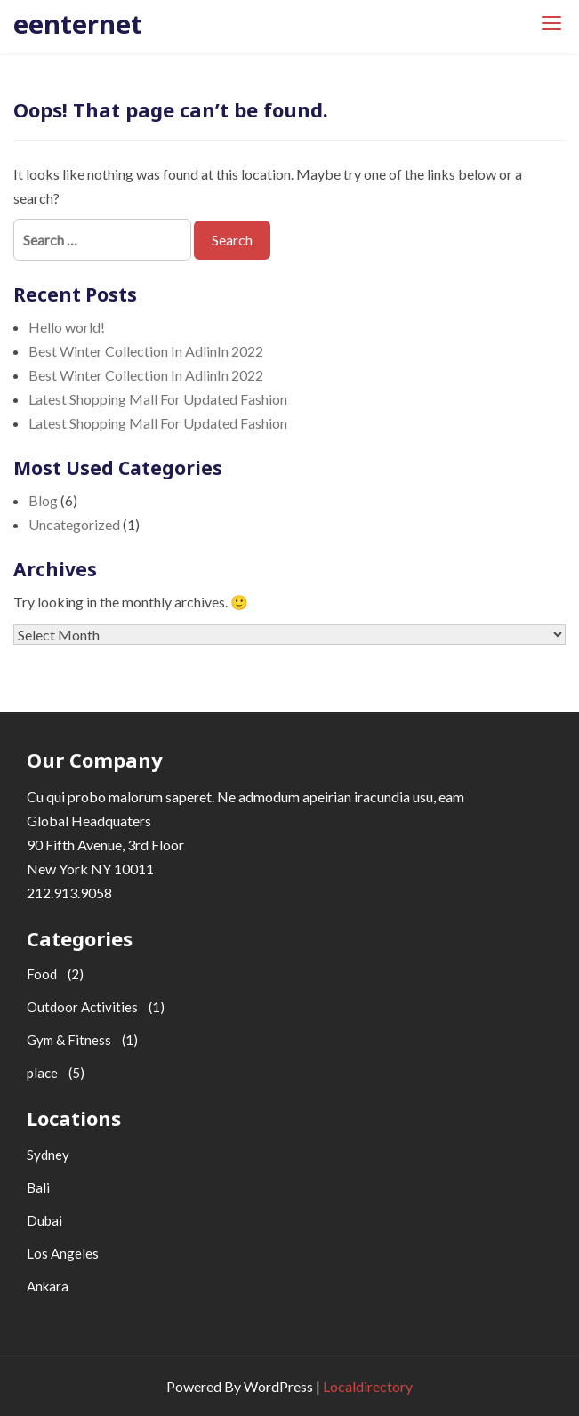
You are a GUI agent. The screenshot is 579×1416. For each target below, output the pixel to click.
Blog (43, 500)
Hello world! (66, 326)
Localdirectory (368, 1386)
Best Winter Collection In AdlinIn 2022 (145, 350)
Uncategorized (74, 524)
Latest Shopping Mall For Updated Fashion (157, 398)
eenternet (77, 23)
